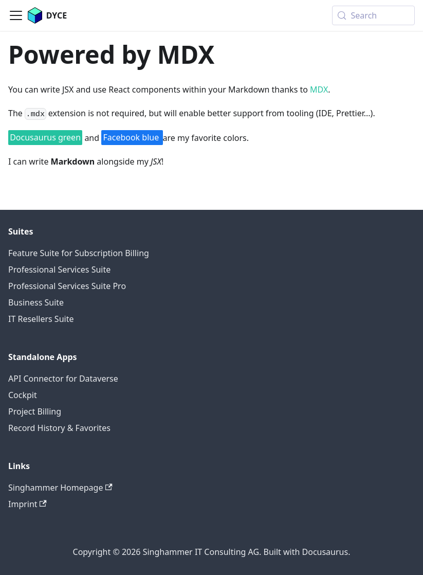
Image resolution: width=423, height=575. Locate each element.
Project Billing (34, 411)
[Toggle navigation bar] (16, 15)
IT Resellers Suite (40, 319)
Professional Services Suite (59, 269)
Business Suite (36, 302)
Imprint (27, 504)
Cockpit (22, 395)
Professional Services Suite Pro (67, 286)
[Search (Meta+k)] (373, 15)
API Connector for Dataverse (63, 378)
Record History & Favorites (59, 428)
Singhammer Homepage (60, 487)
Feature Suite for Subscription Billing (78, 253)
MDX (319, 89)
